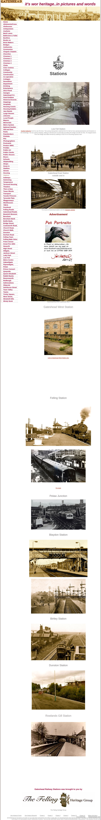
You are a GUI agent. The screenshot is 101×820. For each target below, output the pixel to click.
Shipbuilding (8, 161)
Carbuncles (7, 47)
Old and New (8, 129)
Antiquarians (8, 29)
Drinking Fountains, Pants (9, 86)
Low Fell (6, 258)
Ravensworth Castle (8, 278)
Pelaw (5, 267)
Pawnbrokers (8, 134)
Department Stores (7, 84)
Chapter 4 (65, 815)
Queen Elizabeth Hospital (9, 274)
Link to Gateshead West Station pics (58, 358)
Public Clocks (8, 152)
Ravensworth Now (80, 816)
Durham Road (8, 235)
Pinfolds (6, 136)
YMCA (5, 205)
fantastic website (70, 210)
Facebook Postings (7, 207)
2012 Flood (7, 90)
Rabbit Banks (8, 276)
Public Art (7, 150)
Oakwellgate (8, 262)
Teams (5, 292)
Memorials (7, 122)
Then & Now (8, 189)
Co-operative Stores (8, 77)
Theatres (6, 187)
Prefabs (6, 148)
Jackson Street (9, 253)
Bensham (7, 216)
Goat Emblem (8, 97)
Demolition (7, 81)
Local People (8, 118)
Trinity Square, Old (9, 294)
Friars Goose (8, 242)
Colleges (6, 70)
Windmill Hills (8, 299)
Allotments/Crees (10, 24)
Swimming (7, 180)
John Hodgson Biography (31, 815)
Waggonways (8, 200)
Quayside (7, 271)
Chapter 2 (50, 815)
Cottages (6, 79)
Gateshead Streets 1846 (94, 816)
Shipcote (6, 285)
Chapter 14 (82, 815)
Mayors (6, 120)
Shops (5, 164)
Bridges (6, 45)
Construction (8, 74)
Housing (6, 173)
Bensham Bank (9, 219)
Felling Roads (8, 209)
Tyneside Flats (9, 198)
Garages (6, 93)
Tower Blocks (8, 191)
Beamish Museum (10, 214)
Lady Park (7, 255)
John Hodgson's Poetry (16, 815)
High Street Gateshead (7, 249)
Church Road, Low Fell (8, 228)
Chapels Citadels (9, 52)
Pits (4, 139)
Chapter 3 (58, 815)
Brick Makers (8, 42)
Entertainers (8, 88)
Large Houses (8, 113)
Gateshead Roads (10, 212)
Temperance (8, 182)
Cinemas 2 (7, 58)
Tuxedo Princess (9, 196)
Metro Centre (8, 260)
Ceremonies (8, 49)
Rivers (5, 157)
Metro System (8, 125)
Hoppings (7, 102)
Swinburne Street (10, 287)
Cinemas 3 (7, 61)
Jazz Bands (7, 111)
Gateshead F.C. (9, 95)
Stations (6, 175)
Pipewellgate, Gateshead (8, 265)
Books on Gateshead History (7, 40)
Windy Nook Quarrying (8, 301)
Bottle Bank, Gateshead (8, 221)
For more (58, 488)
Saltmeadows (8, 283)
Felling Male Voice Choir (10, 239)
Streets (6, 171)
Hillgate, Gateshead (7, 251)
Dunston (6, 232)
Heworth (6, 246)
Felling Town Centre (8, 237)
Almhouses (7, 26)
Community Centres (7, 72)
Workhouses (8, 203)
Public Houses (9, 155)
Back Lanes (7, 33)
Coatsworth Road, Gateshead (10, 226)
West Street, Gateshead (8, 297)
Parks (5, 132)
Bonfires (6, 38)
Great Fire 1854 (9, 244)
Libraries (6, 116)
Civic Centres (8, 68)
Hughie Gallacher (26, 131)
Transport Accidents (7, 194)
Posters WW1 (8, 145)
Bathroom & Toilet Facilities (10, 36)
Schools (6, 159)
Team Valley (8, 290)
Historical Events (10, 100)
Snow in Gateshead (7, 166)
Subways (6, 177)
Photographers (9, 141)
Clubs (5, 65)
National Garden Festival (9, 127)
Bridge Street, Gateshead (8, 223)
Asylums (6, 31)
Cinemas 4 (7, 63)
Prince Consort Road (9, 269)
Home (5, 22)
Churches (7, 54)
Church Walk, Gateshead (8, 230)
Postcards (7, 143)
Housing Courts (9, 106)
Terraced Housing (10, 184)
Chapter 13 (74, 815)
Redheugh (7, 280)
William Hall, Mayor (92, 815)
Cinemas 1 (7, 56)
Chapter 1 (42, 815)
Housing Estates (9, 109)
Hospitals (7, 104)
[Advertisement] (58, 40)
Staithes (6, 168)
